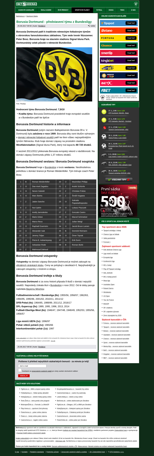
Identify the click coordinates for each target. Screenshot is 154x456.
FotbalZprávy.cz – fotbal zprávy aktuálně (35, 393)
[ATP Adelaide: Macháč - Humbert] (104, 120)
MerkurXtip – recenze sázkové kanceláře (117, 346)
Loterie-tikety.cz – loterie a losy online (70, 397)
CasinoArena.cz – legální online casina (34, 420)
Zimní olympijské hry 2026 (112, 315)
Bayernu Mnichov (35, 289)
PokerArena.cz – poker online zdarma (34, 412)
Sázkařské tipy (108, 105)
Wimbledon (107, 292)
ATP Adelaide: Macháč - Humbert (119, 121)
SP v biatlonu (108, 308)
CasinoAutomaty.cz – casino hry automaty (71, 393)
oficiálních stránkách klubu (29, 265)
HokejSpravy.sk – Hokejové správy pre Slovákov (73, 408)
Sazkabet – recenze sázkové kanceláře (116, 335)
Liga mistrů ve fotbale (110, 253)
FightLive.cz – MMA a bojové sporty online (35, 389)
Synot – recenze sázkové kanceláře (115, 342)
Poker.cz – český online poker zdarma (34, 416)
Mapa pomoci (82, 446)
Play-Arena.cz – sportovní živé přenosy (34, 408)
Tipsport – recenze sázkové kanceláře (116, 327)
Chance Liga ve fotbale (111, 234)
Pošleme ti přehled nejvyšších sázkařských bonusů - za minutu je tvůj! (53, 361)
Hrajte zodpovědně (21, 338)
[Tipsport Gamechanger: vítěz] (104, 128)
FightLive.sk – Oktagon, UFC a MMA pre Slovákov (74, 404)
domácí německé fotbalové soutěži (36, 137)
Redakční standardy (37, 452)
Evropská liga (108, 257)
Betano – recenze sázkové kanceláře (116, 331)
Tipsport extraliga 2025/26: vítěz (119, 173)
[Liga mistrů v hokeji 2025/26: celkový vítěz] (104, 155)
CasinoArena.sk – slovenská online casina (71, 416)
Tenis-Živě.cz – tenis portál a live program (35, 401)
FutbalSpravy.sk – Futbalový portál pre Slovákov (73, 412)
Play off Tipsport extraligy (112, 269)
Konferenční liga (109, 261)
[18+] (136, 4)
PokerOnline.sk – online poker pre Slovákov (72, 420)
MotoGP (106, 304)
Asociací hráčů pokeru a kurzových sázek (31, 433)
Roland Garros (108, 288)
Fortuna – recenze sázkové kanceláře (116, 323)
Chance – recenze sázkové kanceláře (116, 339)
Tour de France (108, 300)
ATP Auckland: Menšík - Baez (118, 113)
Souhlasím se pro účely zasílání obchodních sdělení (50, 371)
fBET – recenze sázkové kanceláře (115, 358)
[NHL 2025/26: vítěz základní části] (104, 163)
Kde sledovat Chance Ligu (112, 250)
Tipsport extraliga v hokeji (112, 230)
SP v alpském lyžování (111, 312)
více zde (53, 341)
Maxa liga (106, 281)
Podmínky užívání (52, 452)
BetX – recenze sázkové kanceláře (115, 350)
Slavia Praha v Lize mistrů (117, 138)
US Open (106, 296)
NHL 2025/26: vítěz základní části (119, 165)
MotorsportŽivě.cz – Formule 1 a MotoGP (35, 404)
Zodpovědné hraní (120, 430)
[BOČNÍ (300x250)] (118, 216)
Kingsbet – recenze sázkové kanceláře (116, 354)
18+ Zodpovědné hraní (97, 452)
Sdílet (91, 26)
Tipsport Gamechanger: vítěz (118, 129)
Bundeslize (50, 167)
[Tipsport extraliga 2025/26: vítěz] (104, 172)
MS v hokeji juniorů (109, 277)
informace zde (60, 441)
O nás (17, 452)
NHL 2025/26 (107, 273)
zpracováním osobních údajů (42, 371)
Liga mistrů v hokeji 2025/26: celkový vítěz (122, 157)
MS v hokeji (107, 265)
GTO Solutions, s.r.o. (117, 452)
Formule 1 (106, 242)
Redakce (41, 26)
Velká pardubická (109, 238)
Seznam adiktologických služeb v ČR (64, 446)
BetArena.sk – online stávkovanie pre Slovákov (73, 401)
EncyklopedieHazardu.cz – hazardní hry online (73, 389)
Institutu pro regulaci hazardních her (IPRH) (78, 430)
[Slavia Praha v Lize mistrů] (104, 136)
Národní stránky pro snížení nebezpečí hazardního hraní (107, 446)
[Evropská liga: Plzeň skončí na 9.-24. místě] (104, 146)
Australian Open (108, 284)
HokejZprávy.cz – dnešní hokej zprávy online (36, 397)
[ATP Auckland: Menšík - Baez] (104, 111)
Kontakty (25, 452)
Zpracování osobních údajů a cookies (74, 452)
